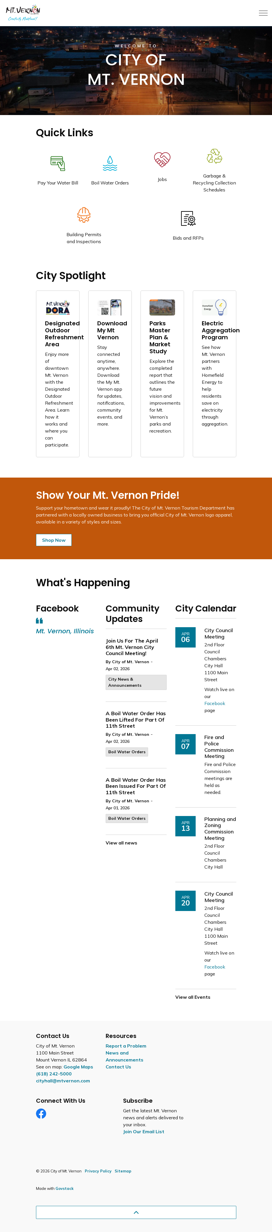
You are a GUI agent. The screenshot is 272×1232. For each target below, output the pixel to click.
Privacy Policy (98, 1171)
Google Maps (78, 1067)
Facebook (214, 703)
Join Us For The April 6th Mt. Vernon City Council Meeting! (132, 647)
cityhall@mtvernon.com (63, 1081)
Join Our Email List (143, 1131)
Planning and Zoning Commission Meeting (220, 828)
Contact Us (118, 1067)
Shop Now (53, 540)
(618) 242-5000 (54, 1074)
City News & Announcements (124, 682)
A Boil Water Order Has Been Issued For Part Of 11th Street (136, 786)
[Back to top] (136, 1212)
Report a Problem (126, 1046)
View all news (121, 843)
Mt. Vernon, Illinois (65, 631)
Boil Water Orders (126, 751)
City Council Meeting (218, 633)
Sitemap (123, 1171)
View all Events (192, 997)
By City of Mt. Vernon (127, 661)
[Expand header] (263, 13)
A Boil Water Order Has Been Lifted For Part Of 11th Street (136, 719)
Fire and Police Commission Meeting (219, 746)
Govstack (64, 1188)
